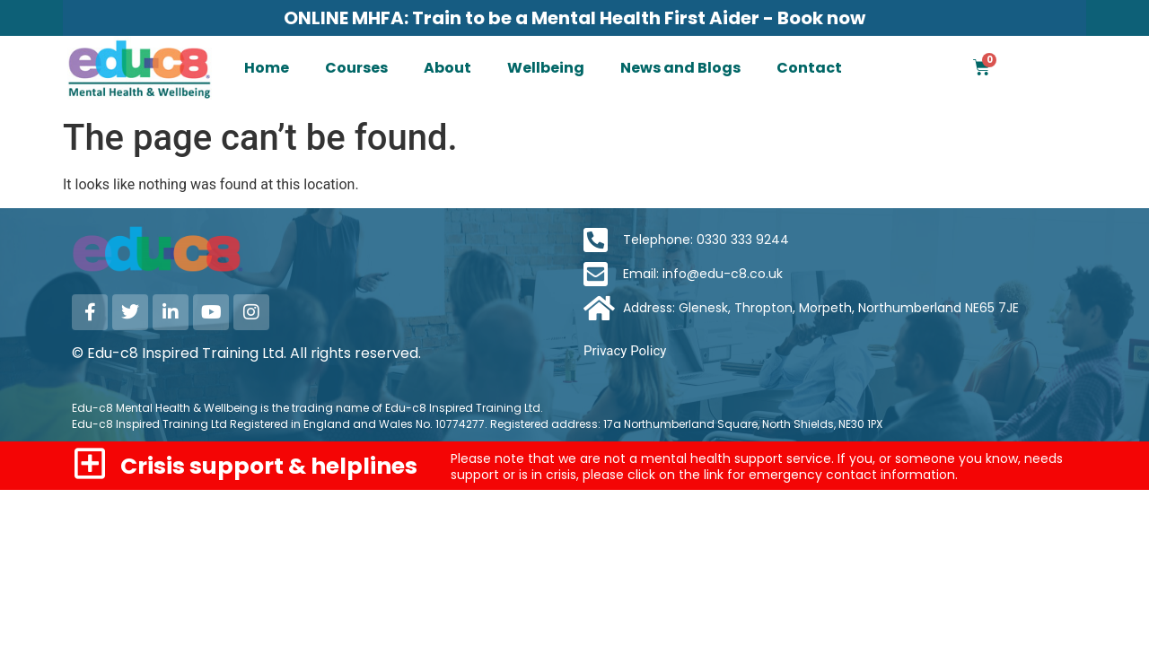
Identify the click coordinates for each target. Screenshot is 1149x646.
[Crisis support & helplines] (89, 463)
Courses (356, 67)
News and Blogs (680, 67)
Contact (809, 67)
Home (266, 67)
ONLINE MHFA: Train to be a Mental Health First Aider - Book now (574, 18)
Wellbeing (545, 67)
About (447, 67)
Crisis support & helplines (268, 466)
